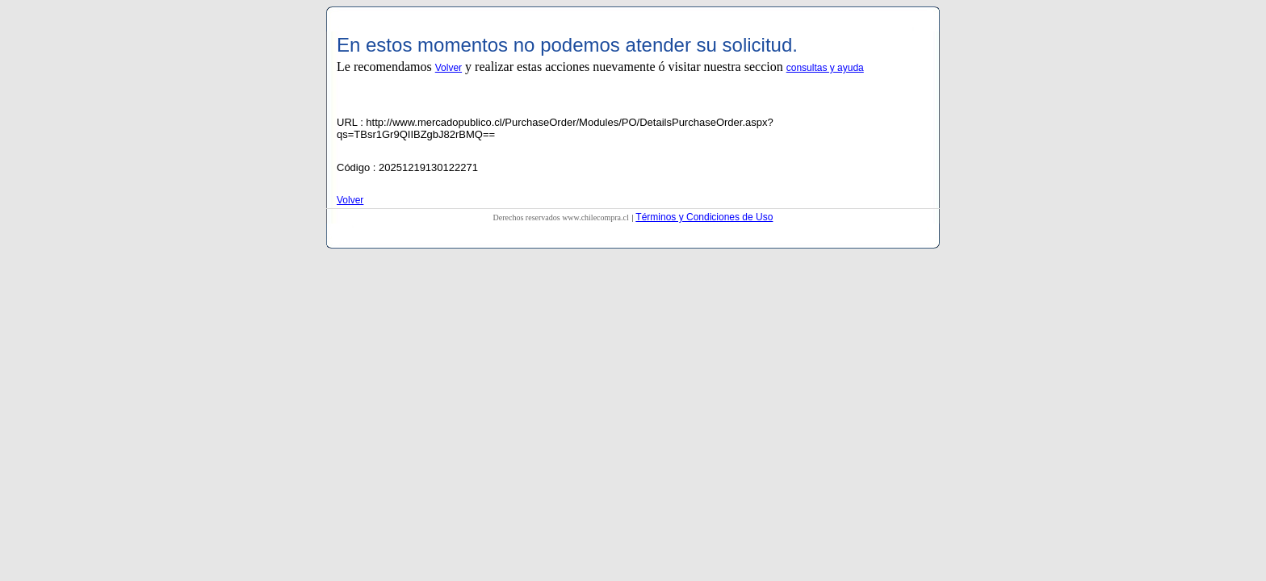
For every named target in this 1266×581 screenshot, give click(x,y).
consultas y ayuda (825, 67)
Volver (448, 67)
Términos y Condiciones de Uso (704, 217)
